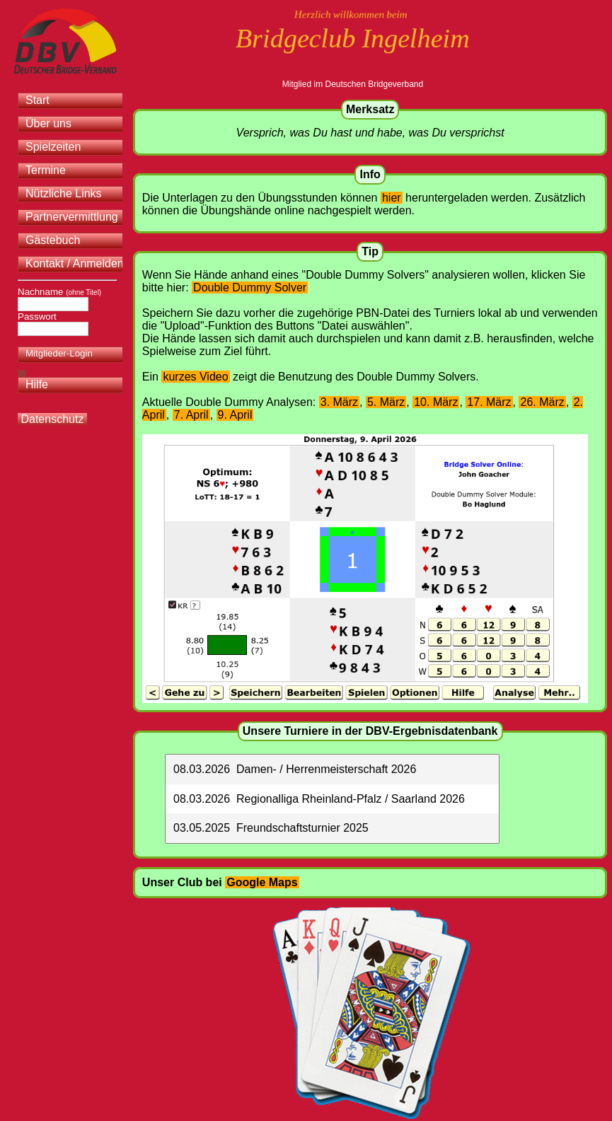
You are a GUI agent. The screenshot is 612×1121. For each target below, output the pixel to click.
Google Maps (261, 882)
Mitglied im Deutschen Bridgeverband (352, 84)
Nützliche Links (63, 193)
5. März (386, 402)
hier (391, 198)
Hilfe (36, 384)
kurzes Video (195, 377)
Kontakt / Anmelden (74, 263)
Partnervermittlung (71, 217)
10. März (436, 402)
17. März (489, 402)
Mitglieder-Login (59, 353)
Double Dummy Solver (249, 287)
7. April (191, 415)
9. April (235, 415)
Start (37, 100)
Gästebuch (52, 240)
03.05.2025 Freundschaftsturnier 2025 (271, 828)
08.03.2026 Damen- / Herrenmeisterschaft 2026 (294, 769)
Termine (45, 170)
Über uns (48, 123)
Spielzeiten (53, 147)
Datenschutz (52, 419)
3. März (339, 402)
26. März (542, 402)
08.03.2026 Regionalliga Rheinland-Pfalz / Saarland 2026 (319, 799)
